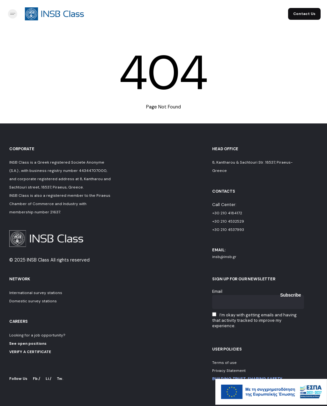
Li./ (48, 378)
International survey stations (35, 292)
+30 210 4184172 (227, 213)
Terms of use (224, 362)
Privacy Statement (229, 370)
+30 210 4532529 (228, 221)
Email (217, 291)
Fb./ (36, 378)
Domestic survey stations (33, 301)
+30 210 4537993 (228, 229)
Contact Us (304, 13)
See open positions (28, 343)
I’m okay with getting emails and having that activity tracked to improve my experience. (254, 320)
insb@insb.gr (224, 256)
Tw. (60, 378)
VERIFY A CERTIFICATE (30, 351)
